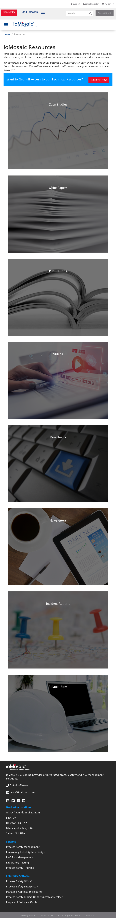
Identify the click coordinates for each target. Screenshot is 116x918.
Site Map (90, 915)
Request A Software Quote (21, 902)
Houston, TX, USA (16, 823)
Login (86, 4)
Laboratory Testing (17, 862)
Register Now (99, 79)
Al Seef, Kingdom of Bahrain (23, 812)
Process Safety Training (20, 867)
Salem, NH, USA (15, 833)
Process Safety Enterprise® (22, 886)
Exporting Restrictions (70, 915)
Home (7, 34)
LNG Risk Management (19, 857)
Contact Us (9, 12)
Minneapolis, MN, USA (19, 828)
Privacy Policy (28, 915)
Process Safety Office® (19, 881)
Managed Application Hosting (24, 891)
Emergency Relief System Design (25, 852)
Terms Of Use (46, 915)
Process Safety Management (23, 847)
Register (95, 4)
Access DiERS (104, 13)
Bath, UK (11, 817)
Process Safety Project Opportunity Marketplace (34, 897)
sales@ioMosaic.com (22, 792)
